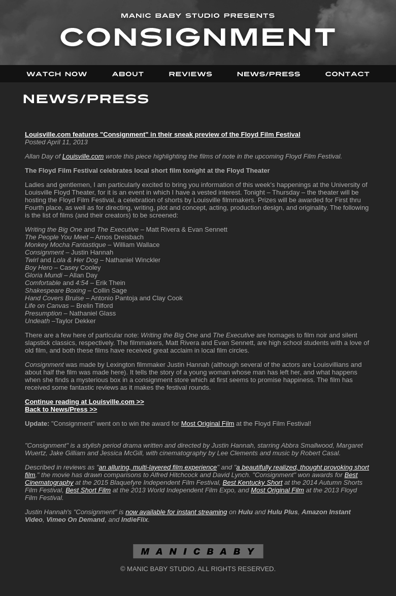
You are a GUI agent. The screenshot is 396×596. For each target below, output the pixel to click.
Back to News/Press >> (61, 409)
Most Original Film (208, 423)
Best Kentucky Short (253, 482)
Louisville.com (83, 156)
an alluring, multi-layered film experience (158, 467)
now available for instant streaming (176, 512)
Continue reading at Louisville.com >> (84, 401)
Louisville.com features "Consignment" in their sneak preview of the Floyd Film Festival (163, 134)
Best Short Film (88, 490)
